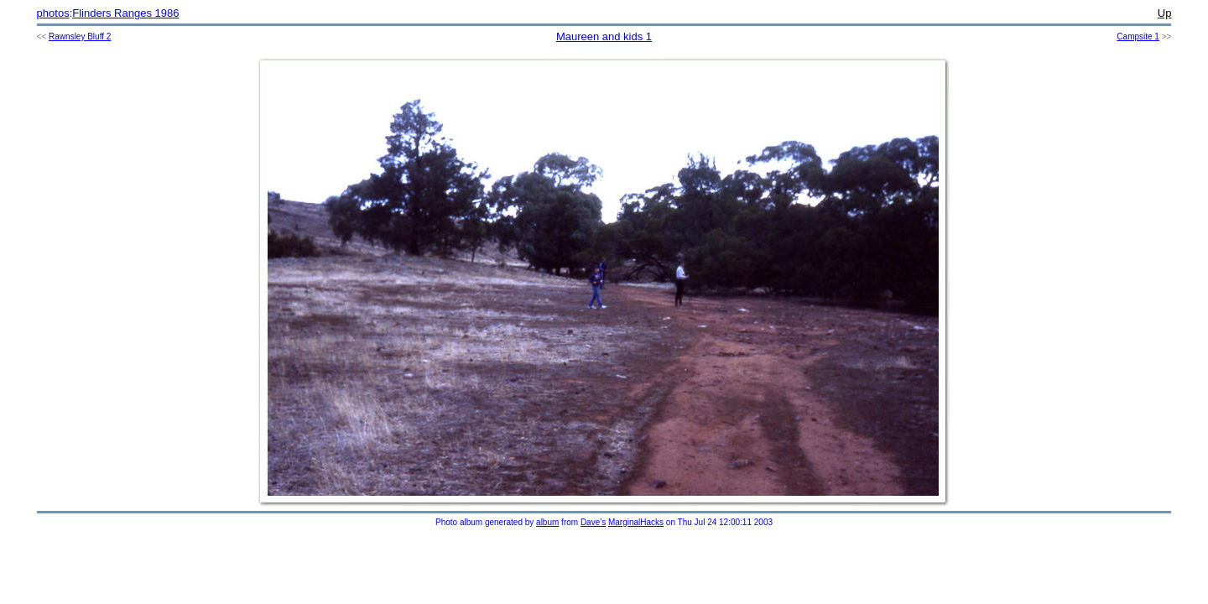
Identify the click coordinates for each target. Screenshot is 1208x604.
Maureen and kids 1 (604, 36)
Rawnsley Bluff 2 (80, 36)
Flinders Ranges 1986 (125, 13)
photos (53, 13)
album (547, 522)
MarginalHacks (636, 522)
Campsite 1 (1138, 36)
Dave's (593, 522)
